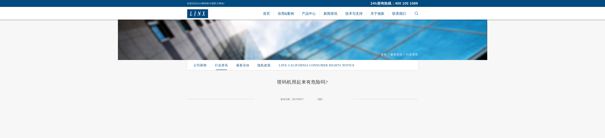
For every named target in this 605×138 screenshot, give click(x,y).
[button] (416, 14)
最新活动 (242, 65)
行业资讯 (412, 54)
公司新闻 (200, 65)
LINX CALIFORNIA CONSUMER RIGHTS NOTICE (317, 65)
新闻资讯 (396, 54)
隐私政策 (264, 65)
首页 (384, 54)
